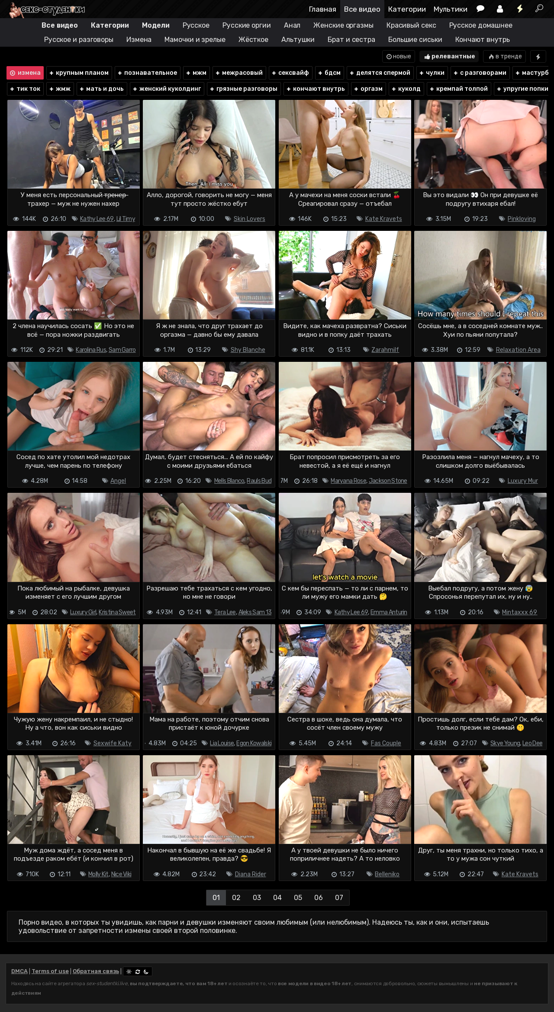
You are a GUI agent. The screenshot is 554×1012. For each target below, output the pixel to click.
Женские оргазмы (343, 25)
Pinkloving (522, 219)
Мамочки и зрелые (194, 39)
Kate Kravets (383, 219)
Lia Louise (222, 743)
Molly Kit (98, 874)
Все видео (362, 9)
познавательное (147, 73)
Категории (407, 9)
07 (339, 898)
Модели (155, 25)
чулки (431, 73)
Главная (322, 9)
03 (257, 898)
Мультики (450, 9)
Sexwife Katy (112, 743)
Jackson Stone (388, 481)
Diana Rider (250, 874)
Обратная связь (96, 971)
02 (236, 898)
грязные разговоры (243, 89)
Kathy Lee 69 (97, 219)
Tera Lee (224, 612)
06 (318, 898)
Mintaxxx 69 (519, 612)
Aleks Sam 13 (255, 612)
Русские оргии (246, 25)
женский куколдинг (166, 89)
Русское (196, 25)
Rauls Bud (259, 481)
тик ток (24, 89)
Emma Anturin (388, 612)
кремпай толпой (458, 89)
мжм (195, 73)
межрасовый (239, 73)
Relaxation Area (518, 350)
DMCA (19, 971)
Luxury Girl (83, 612)
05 (298, 898)
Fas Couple (386, 743)
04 (277, 898)
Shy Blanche (248, 350)
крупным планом (78, 73)
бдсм (329, 73)
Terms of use (50, 971)
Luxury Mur (523, 481)
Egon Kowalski (253, 743)
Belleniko (387, 874)
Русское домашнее (480, 25)
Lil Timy (125, 219)
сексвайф (290, 73)
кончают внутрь (315, 89)
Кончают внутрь (482, 39)
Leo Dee (532, 743)
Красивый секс (411, 25)
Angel (118, 481)
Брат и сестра (351, 39)
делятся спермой (379, 73)
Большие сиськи (415, 39)
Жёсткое (253, 39)
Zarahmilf (385, 350)
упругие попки (522, 89)
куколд (406, 89)
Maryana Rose (348, 481)
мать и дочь (101, 89)
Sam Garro (122, 350)
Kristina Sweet (117, 612)
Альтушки (298, 39)
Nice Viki (121, 874)
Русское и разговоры (78, 39)
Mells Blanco (229, 481)
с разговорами (479, 73)
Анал (292, 25)
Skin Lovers (249, 219)
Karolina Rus (91, 350)
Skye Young (505, 743)
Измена (138, 39)
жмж (59, 89)
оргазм (368, 89)
